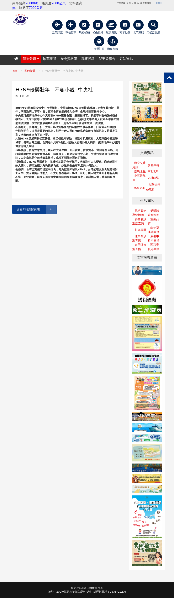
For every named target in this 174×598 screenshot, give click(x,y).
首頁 (15, 70)
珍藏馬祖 (49, 58)
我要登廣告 (107, 58)
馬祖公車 (139, 188)
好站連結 (126, 58)
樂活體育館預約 (153, 213)
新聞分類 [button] (31, 58)
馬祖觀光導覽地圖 (139, 213)
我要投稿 (88, 58)
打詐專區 (140, 230)
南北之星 (153, 171)
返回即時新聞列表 (36, 209)
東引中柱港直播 (153, 238)
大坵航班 (153, 178)
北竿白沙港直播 (139, 238)
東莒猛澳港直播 (139, 247)
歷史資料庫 (68, 58)
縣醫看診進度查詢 (139, 221)
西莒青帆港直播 (153, 247)
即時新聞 (30, 70)
